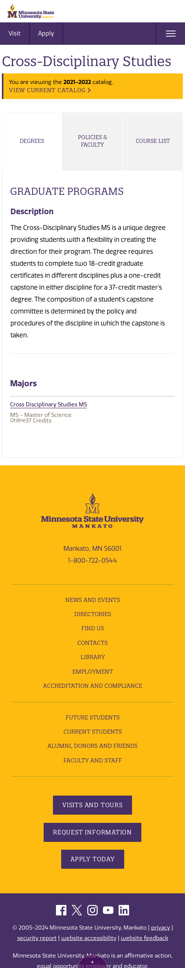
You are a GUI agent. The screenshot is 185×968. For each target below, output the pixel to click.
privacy (160, 927)
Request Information (92, 832)
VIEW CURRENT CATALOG (47, 90)
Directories (92, 614)
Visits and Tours (92, 805)
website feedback (144, 938)
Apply (46, 33)
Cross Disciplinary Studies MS (48, 404)
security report (37, 938)
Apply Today (92, 859)
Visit (15, 33)
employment (92, 671)
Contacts (92, 642)
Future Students (93, 717)
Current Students (92, 731)
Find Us (92, 628)
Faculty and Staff (92, 760)
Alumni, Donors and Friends (92, 745)
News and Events (92, 599)
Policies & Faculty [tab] (92, 141)
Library (93, 657)
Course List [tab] (153, 141)
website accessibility (88, 938)
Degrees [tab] (32, 141)
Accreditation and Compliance (92, 685)
